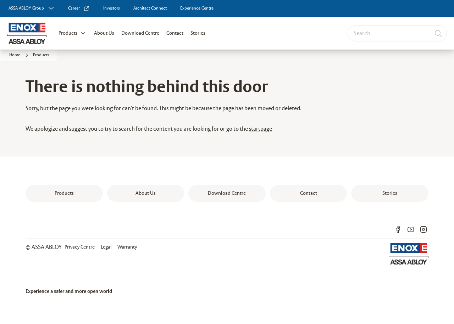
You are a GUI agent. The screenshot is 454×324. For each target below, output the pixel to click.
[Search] (439, 33)
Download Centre (140, 33)
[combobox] (397, 33)
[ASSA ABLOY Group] (32, 8)
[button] (83, 33)
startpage (260, 129)
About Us (104, 33)
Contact (174, 33)
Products (68, 33)
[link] (78, 8)
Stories (197, 33)
